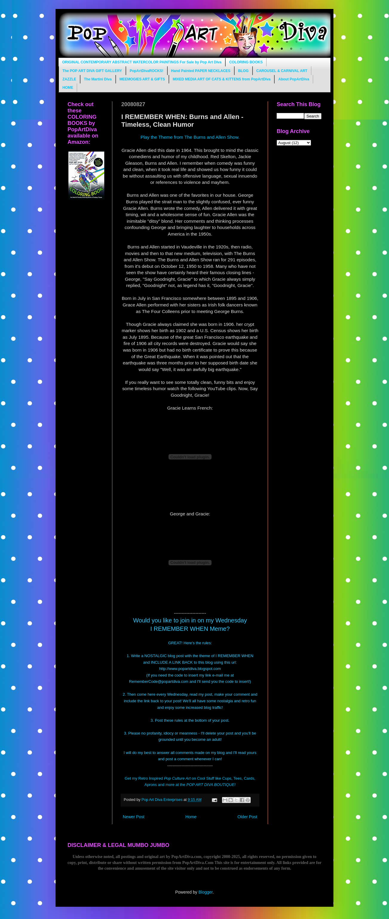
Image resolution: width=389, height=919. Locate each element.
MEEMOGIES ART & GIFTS (142, 79)
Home (190, 816)
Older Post (247, 816)
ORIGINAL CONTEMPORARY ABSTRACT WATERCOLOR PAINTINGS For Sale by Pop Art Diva (141, 62)
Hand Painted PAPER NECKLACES (200, 71)
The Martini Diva (98, 79)
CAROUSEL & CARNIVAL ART (281, 71)
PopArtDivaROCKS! (146, 71)
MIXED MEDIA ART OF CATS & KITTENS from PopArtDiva (222, 79)
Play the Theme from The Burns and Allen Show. (189, 137)
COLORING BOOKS (246, 62)
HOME (67, 88)
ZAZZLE (69, 79)
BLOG (243, 71)
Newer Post (133, 816)
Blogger (205, 892)
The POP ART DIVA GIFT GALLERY (92, 71)
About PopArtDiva (293, 79)
